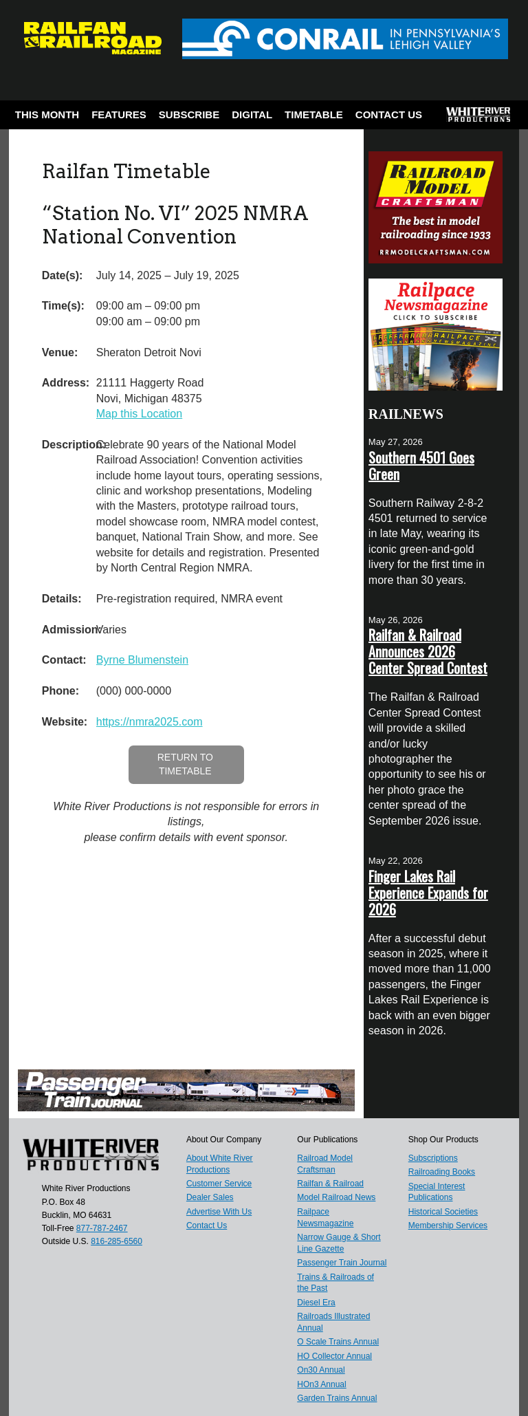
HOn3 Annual (321, 1384)
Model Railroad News (336, 1197)
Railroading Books (441, 1172)
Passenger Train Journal (341, 1262)
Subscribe (189, 114)
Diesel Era (316, 1302)
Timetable (314, 114)
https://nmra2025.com (149, 722)
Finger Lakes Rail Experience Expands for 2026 (428, 892)
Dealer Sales (210, 1197)
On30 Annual (320, 1370)
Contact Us (388, 114)
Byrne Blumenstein (142, 660)
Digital (252, 114)
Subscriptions (433, 1158)
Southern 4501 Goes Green (421, 465)
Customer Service (219, 1183)
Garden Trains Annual (337, 1398)
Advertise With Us (219, 1212)
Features (118, 114)
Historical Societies (443, 1212)
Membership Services (447, 1225)
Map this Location (139, 414)
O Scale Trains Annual (338, 1342)
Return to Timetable (185, 764)
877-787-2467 (102, 1228)
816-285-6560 (116, 1241)
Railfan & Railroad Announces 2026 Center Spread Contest (427, 651)
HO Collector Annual (334, 1356)
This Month (47, 114)
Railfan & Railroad (330, 1183)
